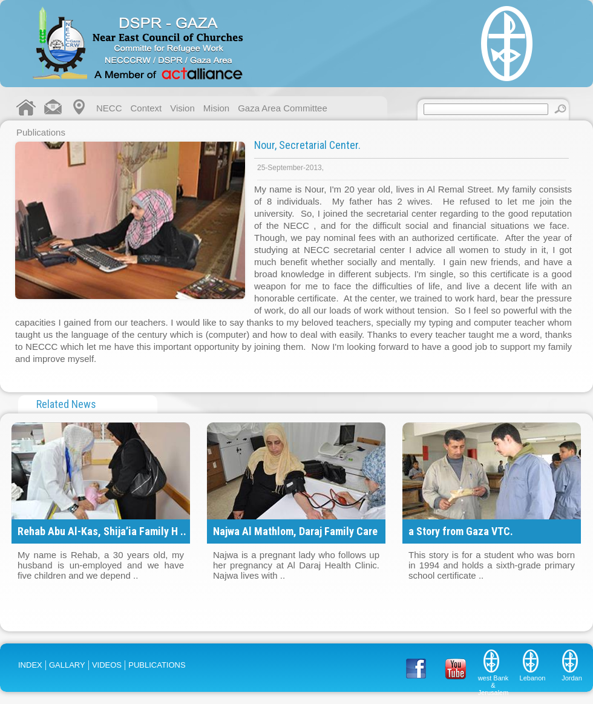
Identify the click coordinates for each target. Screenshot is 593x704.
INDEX (30, 664)
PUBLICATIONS (156, 664)
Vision (182, 108)
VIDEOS (107, 664)
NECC (109, 108)
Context (146, 108)
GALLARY (67, 664)
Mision (216, 108)
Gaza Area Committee (282, 108)
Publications (40, 132)
